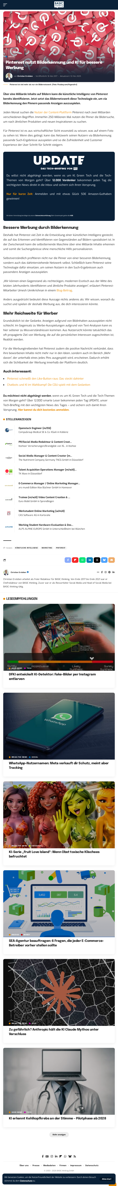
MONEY (27, 935)
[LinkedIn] (113, 572)
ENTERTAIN (36, 846)
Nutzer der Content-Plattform (53, 112)
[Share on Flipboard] (75, 560)
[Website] (98, 572)
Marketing (47, 548)
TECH (29, 668)
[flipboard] (61, 1156)
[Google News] (47, 1156)
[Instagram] (105, 572)
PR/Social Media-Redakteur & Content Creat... (45, 442)
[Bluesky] (70, 1156)
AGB (71, 216)
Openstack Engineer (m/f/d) (35, 428)
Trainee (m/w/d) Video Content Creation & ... (44, 497)
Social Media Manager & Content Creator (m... (45, 455)
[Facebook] (102, 572)
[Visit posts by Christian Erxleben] (9, 76)
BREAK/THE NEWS (19, 757)
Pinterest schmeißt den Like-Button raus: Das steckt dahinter (45, 379)
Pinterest (60, 548)
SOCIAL (11, 57)
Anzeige (15, 935)
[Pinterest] (109, 572)
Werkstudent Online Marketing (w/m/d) (42, 511)
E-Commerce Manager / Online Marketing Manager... (49, 483)
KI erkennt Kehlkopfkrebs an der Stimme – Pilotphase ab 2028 (57, 1118)
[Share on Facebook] (68, 560)
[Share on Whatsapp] (82, 560)
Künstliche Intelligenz (26, 548)
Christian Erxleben (25, 76)
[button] (107, 1179)
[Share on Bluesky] (104, 560)
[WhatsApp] (65, 1156)
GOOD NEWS (17, 668)
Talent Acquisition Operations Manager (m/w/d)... (48, 469)
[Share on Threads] (97, 560)
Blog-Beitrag (64, 290)
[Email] (111, 560)
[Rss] (75, 1156)
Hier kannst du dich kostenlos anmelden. (43, 410)
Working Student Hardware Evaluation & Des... (46, 525)
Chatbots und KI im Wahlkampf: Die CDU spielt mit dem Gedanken (48, 385)
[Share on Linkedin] (89, 560)
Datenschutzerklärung (43, 216)
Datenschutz (26, 1180)
